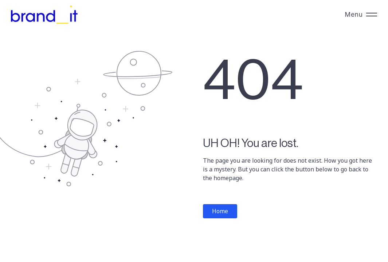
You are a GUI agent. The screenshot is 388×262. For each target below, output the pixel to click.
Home (220, 211)
